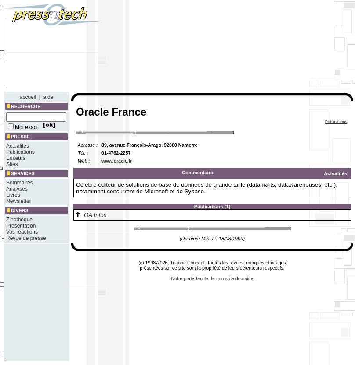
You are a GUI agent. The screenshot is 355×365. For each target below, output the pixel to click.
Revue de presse (26, 238)
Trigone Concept (187, 262)
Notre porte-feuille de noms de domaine (212, 278)
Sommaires (19, 183)
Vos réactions (22, 232)
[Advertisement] (266, 47)
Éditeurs (15, 158)
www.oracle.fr (116, 160)
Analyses (17, 189)
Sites (12, 164)
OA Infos (95, 215)
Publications (20, 152)
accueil (28, 97)
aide (48, 97)
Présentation (21, 226)
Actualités (17, 146)
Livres (13, 195)
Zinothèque (19, 220)
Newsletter (18, 201)
